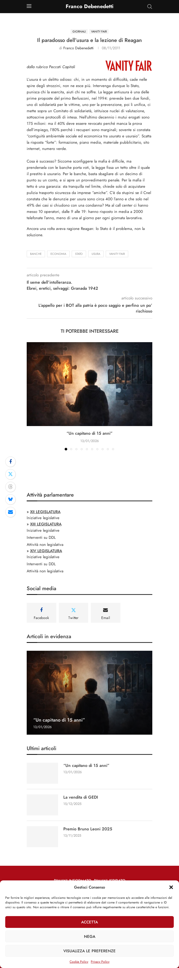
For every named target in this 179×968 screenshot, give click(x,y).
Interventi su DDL (41, 537)
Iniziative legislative (43, 518)
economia (58, 254)
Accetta (89, 922)
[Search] (149, 6)
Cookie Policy (79, 961)
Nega (89, 936)
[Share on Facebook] (10, 461)
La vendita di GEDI (80, 797)
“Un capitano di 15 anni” (89, 433)
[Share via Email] (10, 512)
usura (96, 254)
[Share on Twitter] (10, 474)
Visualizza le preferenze (89, 951)
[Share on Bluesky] (10, 499)
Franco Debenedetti (78, 48)
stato (79, 254)
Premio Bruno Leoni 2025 (87, 829)
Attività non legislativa (45, 544)
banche (36, 254)
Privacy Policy (100, 961)
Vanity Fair (117, 254)
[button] (171, 887)
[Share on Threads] (10, 487)
